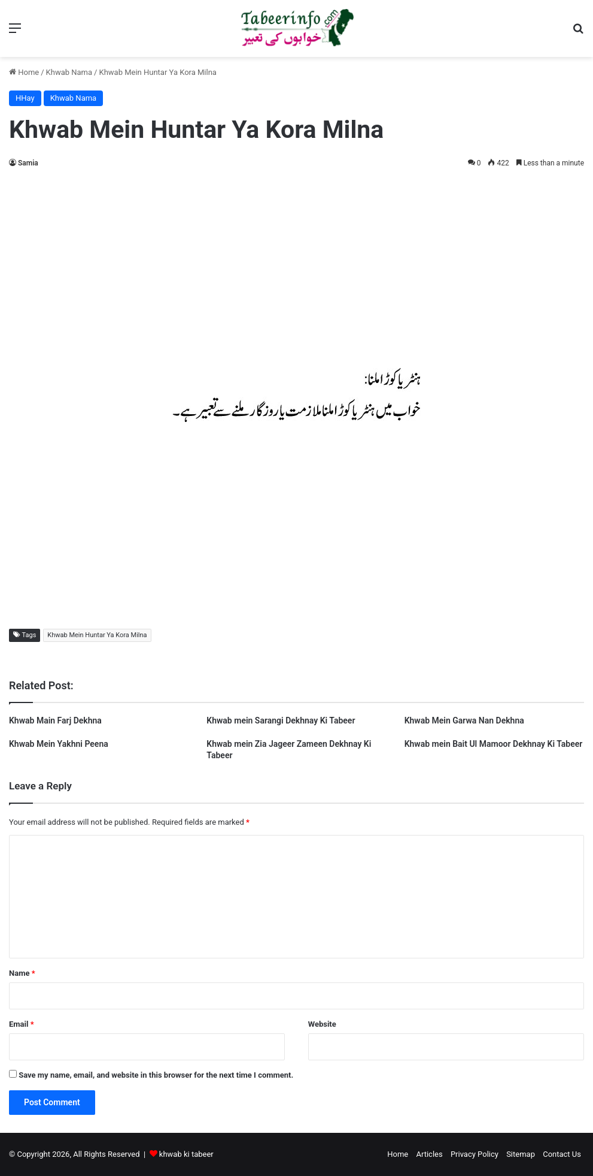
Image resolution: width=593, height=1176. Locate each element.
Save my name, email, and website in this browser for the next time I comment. (156, 1075)
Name (22, 973)
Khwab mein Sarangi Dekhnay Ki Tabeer (280, 720)
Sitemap (520, 1154)
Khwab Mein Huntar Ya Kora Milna (97, 635)
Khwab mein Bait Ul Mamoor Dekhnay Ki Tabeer (494, 744)
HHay (25, 98)
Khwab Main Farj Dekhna (55, 720)
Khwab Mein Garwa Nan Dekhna (464, 720)
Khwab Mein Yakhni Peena (58, 744)
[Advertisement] (296, 266)
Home (24, 72)
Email (21, 1024)
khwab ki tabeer (186, 1154)
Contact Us (562, 1154)
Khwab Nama (69, 72)
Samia (28, 163)
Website (322, 1024)
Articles (429, 1154)
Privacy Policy (474, 1154)
